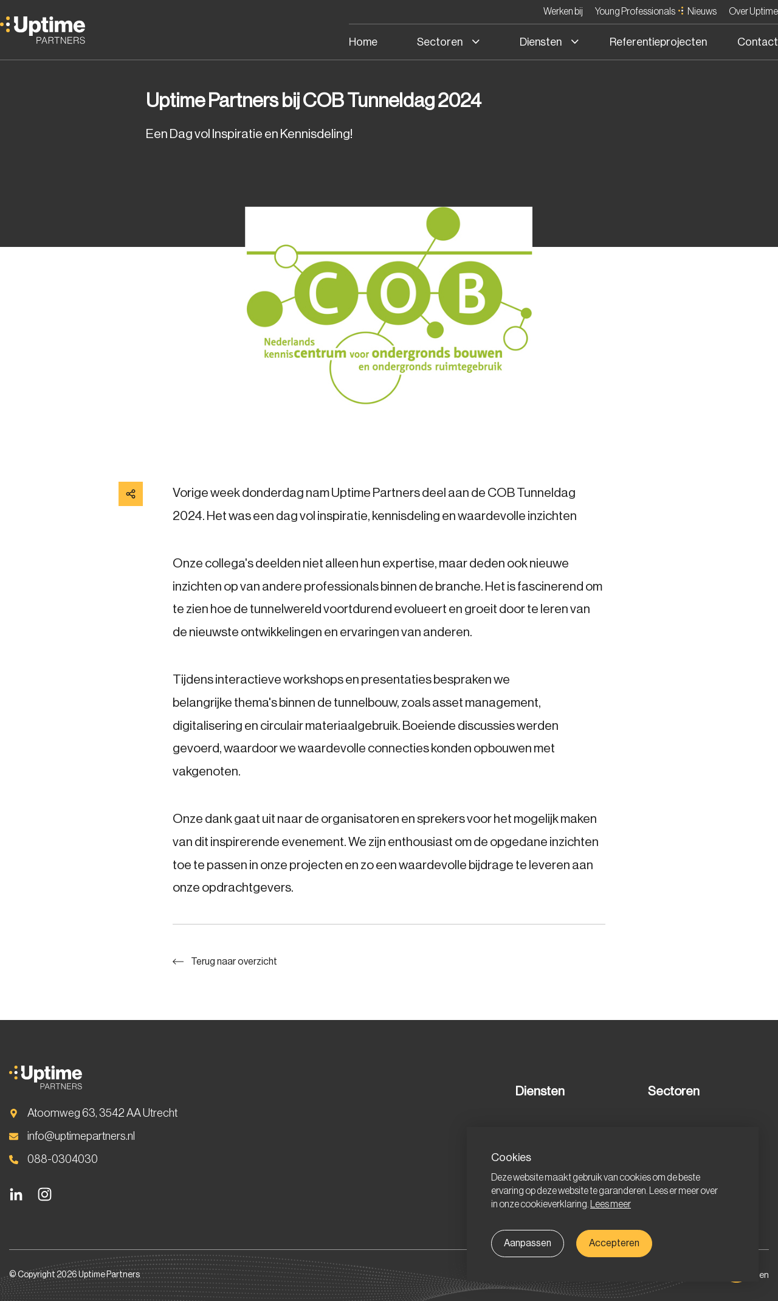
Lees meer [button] (610, 1204)
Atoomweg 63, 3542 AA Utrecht (102, 1113)
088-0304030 (62, 1159)
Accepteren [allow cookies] (614, 1243)
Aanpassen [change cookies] (527, 1243)
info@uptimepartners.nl (81, 1136)
